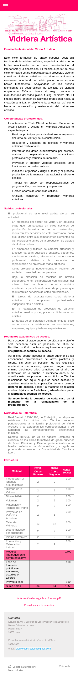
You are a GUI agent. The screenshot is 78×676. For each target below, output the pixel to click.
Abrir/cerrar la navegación (39, 5)
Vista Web (64, 666)
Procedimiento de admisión (39, 605)
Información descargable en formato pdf (39, 598)
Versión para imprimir (21, 667)
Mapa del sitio (15, 670)
